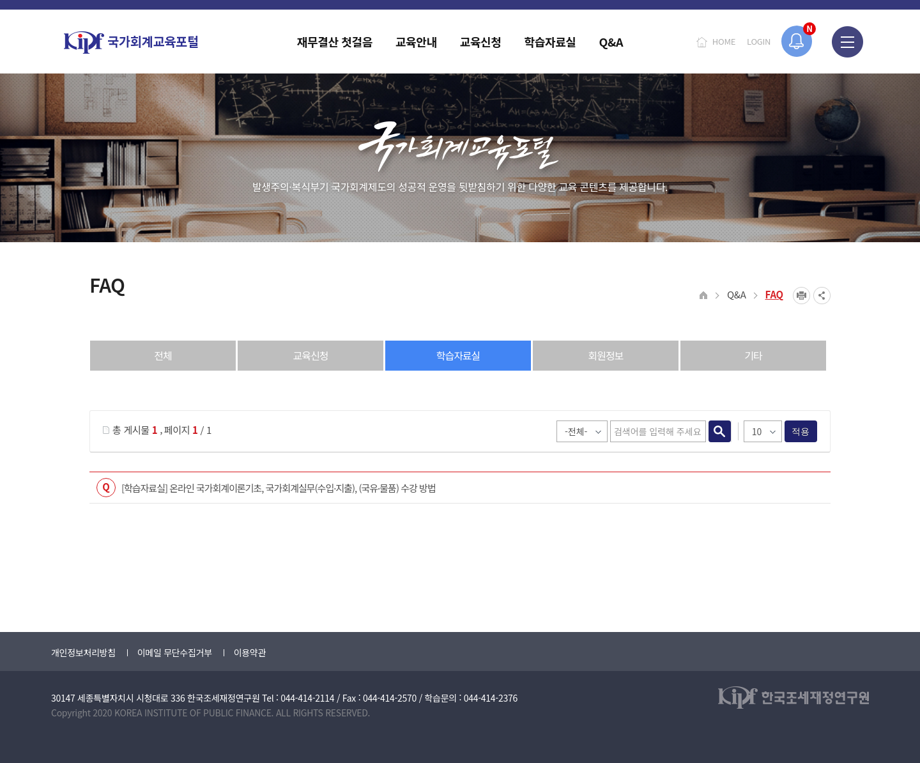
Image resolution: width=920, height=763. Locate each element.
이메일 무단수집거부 (174, 652)
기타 (753, 355)
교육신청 (310, 355)
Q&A (736, 294)
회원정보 (606, 355)
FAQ (774, 294)
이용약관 (250, 652)
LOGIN (758, 41)
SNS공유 (822, 295)
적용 (801, 431)
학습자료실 (458, 355)
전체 (162, 355)
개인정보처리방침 (83, 652)
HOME (723, 41)
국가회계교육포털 (131, 42)
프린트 (801, 295)
